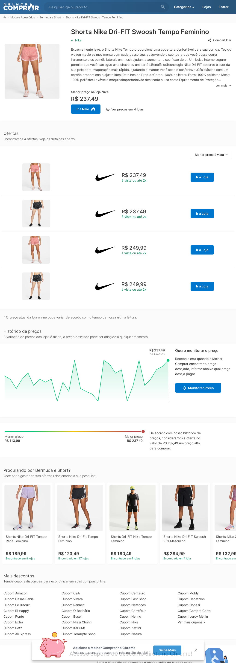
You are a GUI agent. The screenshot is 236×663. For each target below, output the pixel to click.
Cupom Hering (130, 616)
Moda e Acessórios (22, 17)
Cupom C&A (71, 593)
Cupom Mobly (188, 593)
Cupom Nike (129, 622)
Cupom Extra (13, 622)
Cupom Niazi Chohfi (76, 622)
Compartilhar (219, 40)
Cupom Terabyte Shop (79, 634)
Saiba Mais (167, 650)
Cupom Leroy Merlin (193, 616)
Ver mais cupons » (191, 622)
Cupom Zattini (130, 628)
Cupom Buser (72, 616)
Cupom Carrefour (133, 611)
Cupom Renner (73, 605)
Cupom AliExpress (17, 634)
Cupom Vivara (72, 599)
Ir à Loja (202, 177)
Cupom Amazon (15, 593)
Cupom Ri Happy (16, 611)
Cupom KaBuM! (73, 628)
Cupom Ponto (13, 616)
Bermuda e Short (50, 17)
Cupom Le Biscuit (16, 605)
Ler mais (223, 85)
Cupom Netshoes (133, 605)
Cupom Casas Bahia (18, 599)
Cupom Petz (12, 628)
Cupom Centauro (132, 593)
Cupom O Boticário (76, 611)
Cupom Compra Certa (194, 611)
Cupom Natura (131, 634)
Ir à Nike (86, 109)
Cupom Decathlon (191, 599)
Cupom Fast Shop (133, 599)
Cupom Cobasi (189, 605)
